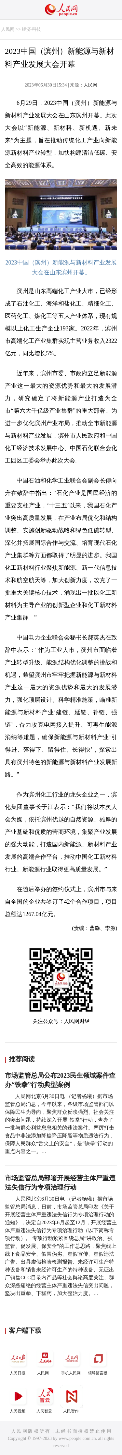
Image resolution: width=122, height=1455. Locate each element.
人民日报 (18, 1361)
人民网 (8, 29)
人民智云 (45, 1399)
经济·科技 (31, 29)
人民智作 (71, 1399)
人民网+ (45, 1361)
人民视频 (18, 1399)
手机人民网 (71, 1361)
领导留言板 (98, 1361)
